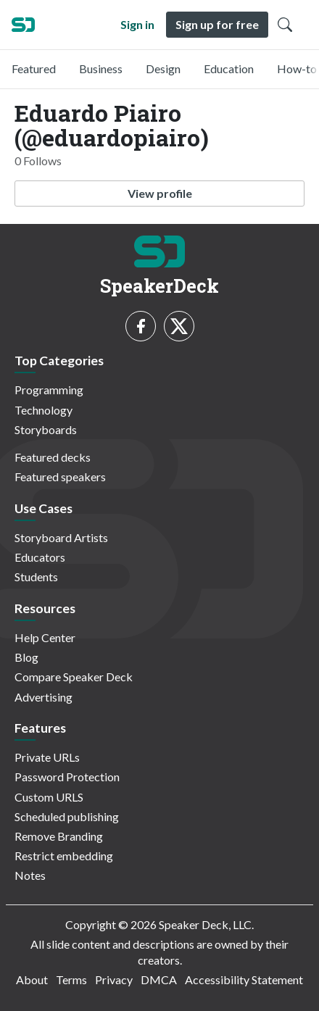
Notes (30, 875)
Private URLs (47, 757)
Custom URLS (48, 797)
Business (101, 68)
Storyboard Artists (61, 537)
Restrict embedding (63, 855)
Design (163, 68)
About (32, 979)
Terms (71, 979)
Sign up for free (217, 24)
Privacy (114, 979)
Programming (48, 389)
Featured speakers (60, 476)
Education (229, 68)
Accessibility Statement (244, 979)
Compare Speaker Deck (73, 676)
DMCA (159, 979)
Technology (43, 410)
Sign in (137, 24)
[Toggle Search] (285, 25)
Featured (34, 68)
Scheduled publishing (66, 816)
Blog (26, 657)
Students (36, 576)
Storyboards (45, 429)
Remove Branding (58, 836)
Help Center (44, 637)
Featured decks (52, 457)
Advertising (43, 697)
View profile (160, 193)
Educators (39, 557)
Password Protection (67, 776)
